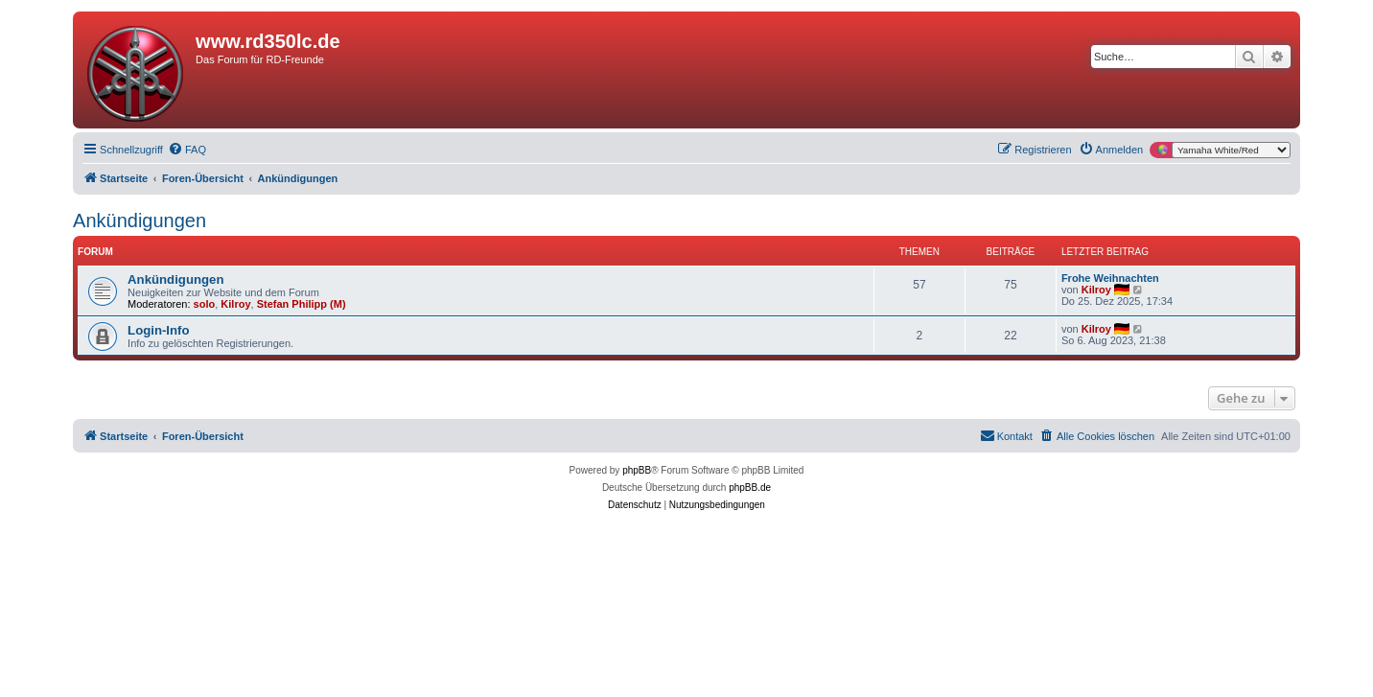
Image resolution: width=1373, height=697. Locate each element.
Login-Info (158, 330)
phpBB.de (750, 487)
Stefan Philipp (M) (301, 304)
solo (205, 304)
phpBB (636, 470)
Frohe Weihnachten (1110, 278)
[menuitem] (187, 149)
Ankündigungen (139, 220)
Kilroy (235, 304)
